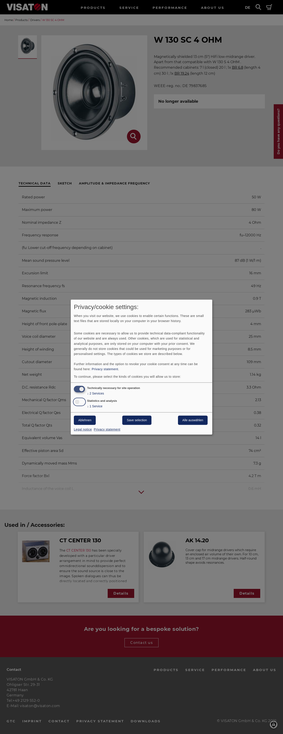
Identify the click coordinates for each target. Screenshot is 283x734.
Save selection (137, 420)
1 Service (94, 406)
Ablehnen (84, 420)
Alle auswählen (192, 420)
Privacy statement (105, 369)
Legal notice (83, 429)
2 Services (95, 393)
